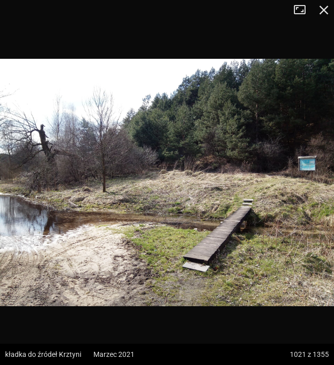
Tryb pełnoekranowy (303, 10)
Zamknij (324, 10)
